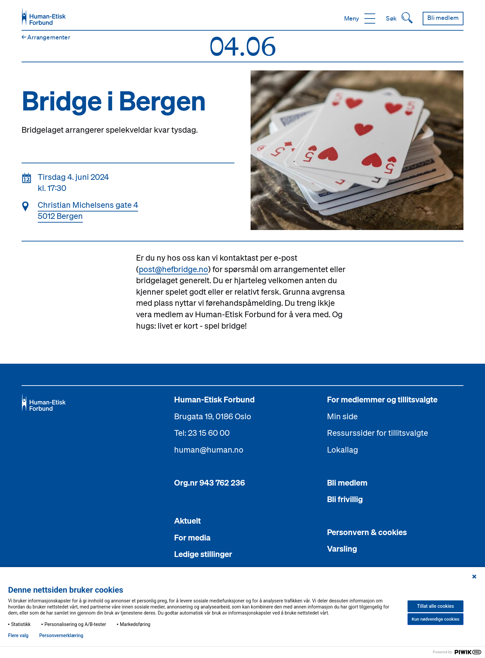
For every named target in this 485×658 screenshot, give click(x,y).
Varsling (342, 549)
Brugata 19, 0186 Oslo (212, 416)
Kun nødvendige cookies (435, 619)
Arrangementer (46, 37)
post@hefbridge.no (173, 269)
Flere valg (18, 635)
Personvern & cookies (367, 532)
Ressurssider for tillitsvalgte (377, 432)
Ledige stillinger (203, 554)
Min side (342, 416)
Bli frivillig (345, 499)
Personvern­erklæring (61, 635)
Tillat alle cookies (435, 606)
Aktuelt (187, 521)
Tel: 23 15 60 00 (202, 432)
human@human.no (209, 449)
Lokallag (342, 449)
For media (192, 537)
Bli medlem (347, 483)
